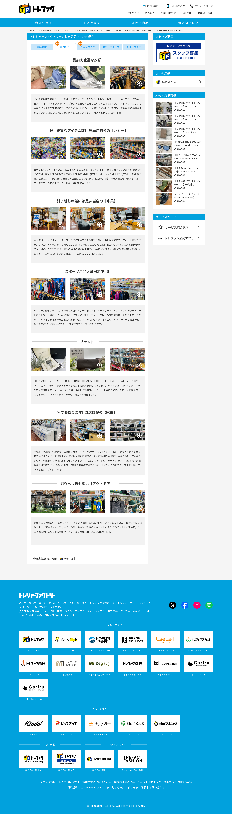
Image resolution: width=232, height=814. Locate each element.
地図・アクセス (110, 47)
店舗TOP (42, 47)
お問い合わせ (157, 787)
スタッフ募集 (133, 47)
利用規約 (72, 787)
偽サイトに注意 (137, 787)
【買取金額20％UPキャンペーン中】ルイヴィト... (187, 131)
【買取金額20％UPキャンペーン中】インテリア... (187, 105)
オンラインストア (204, 6)
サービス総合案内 (173, 227)
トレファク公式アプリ (176, 238)
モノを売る (91, 23)
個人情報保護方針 (69, 782)
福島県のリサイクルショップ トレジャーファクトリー (76, 30)
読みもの (150, 13)
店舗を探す (43, 23)
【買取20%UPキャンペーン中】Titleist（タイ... (187, 170)
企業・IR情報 (168, 13)
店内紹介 (65, 47)
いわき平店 (66, 558)
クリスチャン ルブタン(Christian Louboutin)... (187, 196)
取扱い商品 (140, 23)
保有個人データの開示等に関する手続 (170, 782)
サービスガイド (130, 13)
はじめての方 (178, 6)
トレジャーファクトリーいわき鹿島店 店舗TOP (120, 30)
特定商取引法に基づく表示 (129, 782)
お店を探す (47, 30)
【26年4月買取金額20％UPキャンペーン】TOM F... (187, 144)
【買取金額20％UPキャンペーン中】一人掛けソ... (187, 183)
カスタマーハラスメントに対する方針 (103, 787)
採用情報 (187, 13)
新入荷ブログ (188, 23)
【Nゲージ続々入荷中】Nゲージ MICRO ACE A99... (187, 157)
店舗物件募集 (205, 13)
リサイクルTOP (33, 30)
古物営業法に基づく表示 (96, 782)
